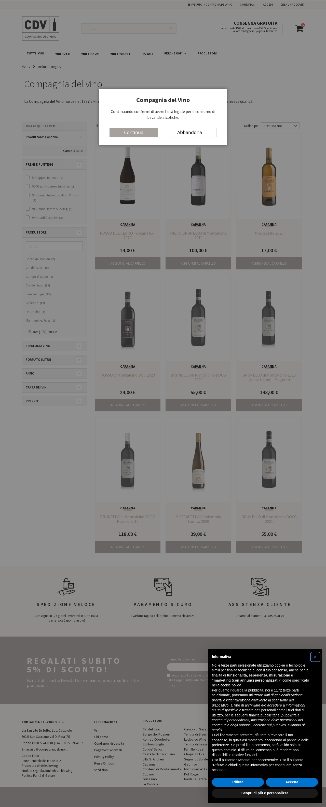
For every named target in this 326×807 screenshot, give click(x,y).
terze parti (291, 690)
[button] (315, 657)
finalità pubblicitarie (264, 715)
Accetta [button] (292, 782)
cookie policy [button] (230, 685)
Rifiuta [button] (237, 782)
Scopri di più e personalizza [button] (264, 793)
